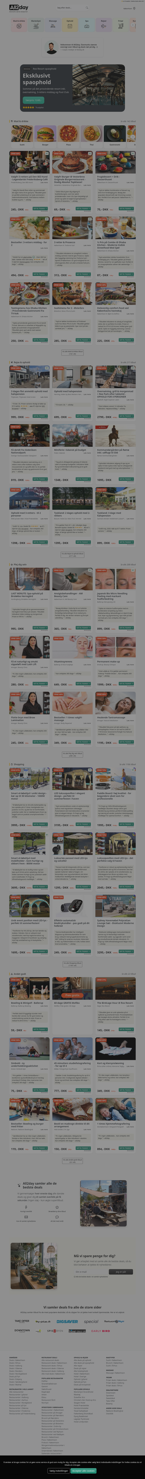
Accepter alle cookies (83, 1470)
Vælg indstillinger (59, 1470)
